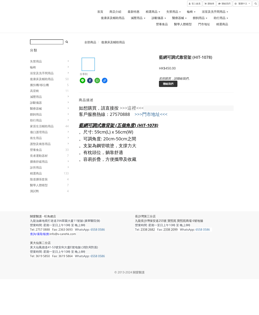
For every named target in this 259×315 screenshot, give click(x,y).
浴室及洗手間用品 (215, 12)
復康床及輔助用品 (113, 18)
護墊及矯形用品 (40, 144)
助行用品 (221, 18)
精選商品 (153, 12)
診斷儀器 (159, 18)
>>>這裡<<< (132, 108)
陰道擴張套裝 (39, 179)
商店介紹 (115, 12)
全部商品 (90, 42)
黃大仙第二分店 (40, 243)
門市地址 (204, 24)
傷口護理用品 (39, 132)
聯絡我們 (168, 83)
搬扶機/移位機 (39, 85)
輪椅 (191, 12)
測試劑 (34, 191)
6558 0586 (98, 230)
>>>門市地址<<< (151, 114)
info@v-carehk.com (63, 234)
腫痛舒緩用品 (39, 162)
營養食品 (162, 24)
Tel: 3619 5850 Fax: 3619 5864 (51, 256)
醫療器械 (179, 18)
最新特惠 (133, 12)
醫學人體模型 (183, 24)
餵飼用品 (200, 18)
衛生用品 (36, 138)
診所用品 (36, 167)
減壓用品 (138, 18)
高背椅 (34, 91)
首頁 (100, 12)
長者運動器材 (39, 156)
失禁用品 (173, 12)
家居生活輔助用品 (42, 126)
